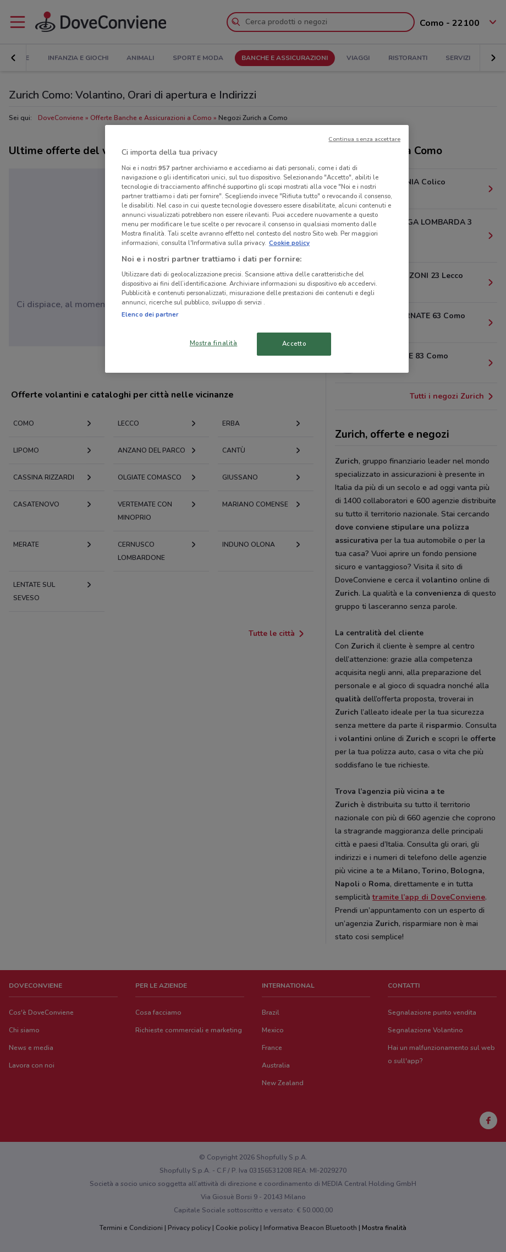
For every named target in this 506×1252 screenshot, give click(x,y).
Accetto (294, 343)
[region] (257, 249)
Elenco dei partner (150, 314)
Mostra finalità (214, 343)
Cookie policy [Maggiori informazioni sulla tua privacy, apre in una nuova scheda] (289, 242)
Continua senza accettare (364, 139)
